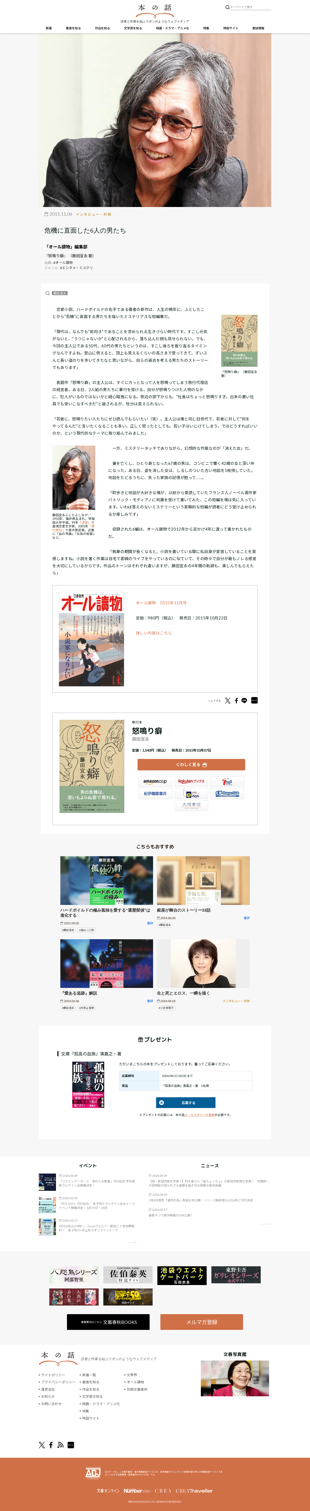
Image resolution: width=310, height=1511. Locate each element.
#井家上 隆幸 (86, 1007)
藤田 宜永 (59, 293)
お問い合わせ (51, 1404)
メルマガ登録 (201, 1322)
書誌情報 (258, 28)
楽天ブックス (191, 781)
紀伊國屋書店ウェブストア (155, 793)
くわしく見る (188, 764)
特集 (206, 28)
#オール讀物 (63, 262)
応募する (175, 1102)
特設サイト (230, 28)
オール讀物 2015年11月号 (161, 602)
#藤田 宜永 (68, 930)
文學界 (132, 1375)
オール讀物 (135, 1382)
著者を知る (73, 28)
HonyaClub (227, 793)
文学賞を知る (133, 28)
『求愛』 (84, 522)
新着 (49, 28)
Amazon (155, 781)
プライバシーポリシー (58, 1382)
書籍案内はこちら (109, 1322)
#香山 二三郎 (86, 930)
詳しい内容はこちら (154, 633)
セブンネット (227, 781)
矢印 (132, 1242)
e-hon (191, 793)
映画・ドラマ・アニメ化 (172, 28)
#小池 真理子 (166, 1007)
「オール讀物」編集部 (65, 246)
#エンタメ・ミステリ (76, 268)
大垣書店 (191, 805)
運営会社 (48, 1389)
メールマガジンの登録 (199, 1115)
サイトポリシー (53, 1375)
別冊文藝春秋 (137, 1389)
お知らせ (48, 1396)
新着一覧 (89, 1375)
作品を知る (102, 28)
